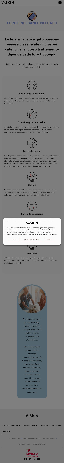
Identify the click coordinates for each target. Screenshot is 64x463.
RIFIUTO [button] (14, 240)
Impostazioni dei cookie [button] (31, 240)
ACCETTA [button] (49, 240)
